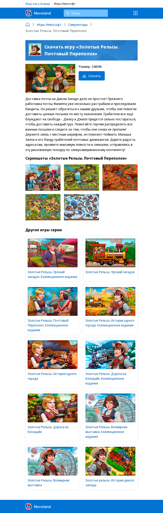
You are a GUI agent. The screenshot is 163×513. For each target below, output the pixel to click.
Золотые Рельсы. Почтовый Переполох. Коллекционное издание (48, 325)
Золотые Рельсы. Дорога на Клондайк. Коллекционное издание (105, 378)
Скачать (92, 75)
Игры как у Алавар (37, 4)
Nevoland (38, 13)
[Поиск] (86, 13)
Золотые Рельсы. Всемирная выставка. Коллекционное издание (106, 432)
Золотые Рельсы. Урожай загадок (110, 272)
